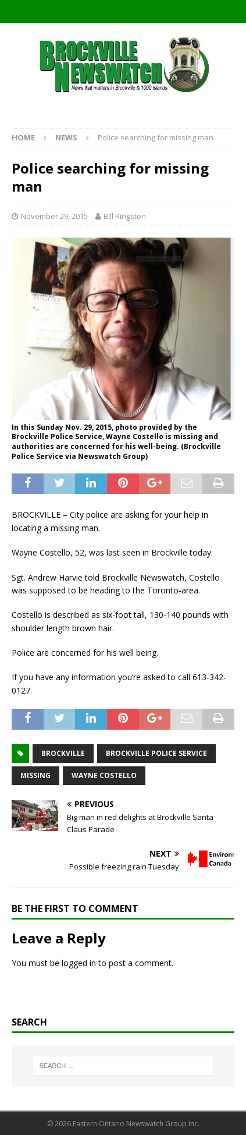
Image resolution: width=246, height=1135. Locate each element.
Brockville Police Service (156, 753)
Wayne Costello (104, 775)
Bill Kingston (125, 216)
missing (35, 775)
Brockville (63, 753)
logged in (79, 962)
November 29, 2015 (54, 216)
